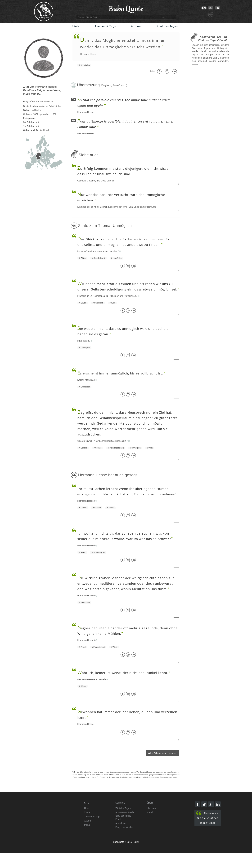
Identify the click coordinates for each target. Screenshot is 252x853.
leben (83, 552)
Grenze (98, 448)
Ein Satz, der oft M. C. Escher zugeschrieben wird (102, 207)
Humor (83, 508)
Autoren (136, 26)
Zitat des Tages (167, 26)
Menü (87, 825)
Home (87, 808)
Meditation (85, 602)
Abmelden (120, 823)
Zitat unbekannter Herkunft (142, 207)
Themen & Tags (105, 26)
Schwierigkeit (99, 258)
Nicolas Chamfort (85, 251)
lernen (111, 508)
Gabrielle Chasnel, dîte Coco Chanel (95, 180)
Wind (115, 647)
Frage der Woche (124, 827)
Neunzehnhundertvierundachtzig (110, 441)
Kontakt (150, 812)
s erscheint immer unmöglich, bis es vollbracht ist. (120, 373)
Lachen (97, 508)
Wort (150, 448)
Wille (113, 303)
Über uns (151, 808)
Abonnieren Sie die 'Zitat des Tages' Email (207, 817)
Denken (84, 448)
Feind (83, 647)
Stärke (83, 303)
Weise (83, 686)
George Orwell (84, 441)
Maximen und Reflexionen (123, 296)
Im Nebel (100, 679)
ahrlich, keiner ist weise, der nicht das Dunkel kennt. (122, 673)
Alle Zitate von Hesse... (162, 753)
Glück (83, 258)
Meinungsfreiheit (116, 448)
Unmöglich (85, 65)
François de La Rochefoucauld (92, 296)
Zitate (76, 26)
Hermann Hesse (88, 54)
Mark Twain (83, 340)
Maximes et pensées (107, 251)
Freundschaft (99, 647)
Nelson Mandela (85, 380)
